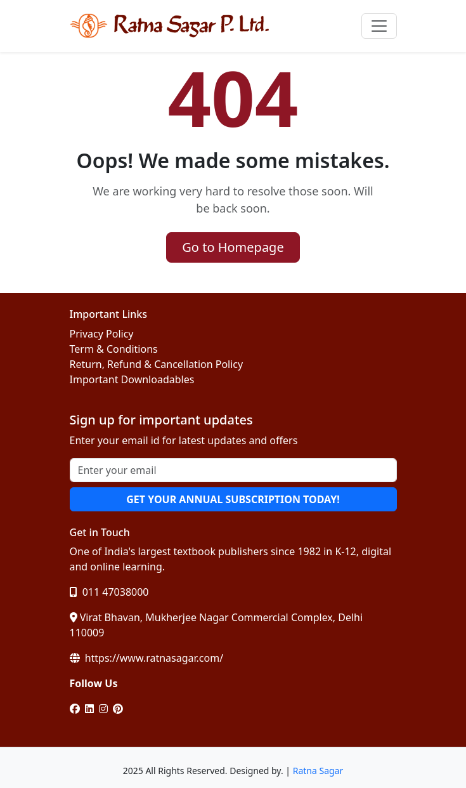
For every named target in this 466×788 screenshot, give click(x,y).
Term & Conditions (114, 349)
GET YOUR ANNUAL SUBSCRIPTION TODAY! (232, 499)
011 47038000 (109, 592)
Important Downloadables (132, 379)
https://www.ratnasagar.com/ (147, 658)
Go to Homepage (232, 247)
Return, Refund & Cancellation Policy (156, 364)
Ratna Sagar (318, 771)
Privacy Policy (102, 334)
